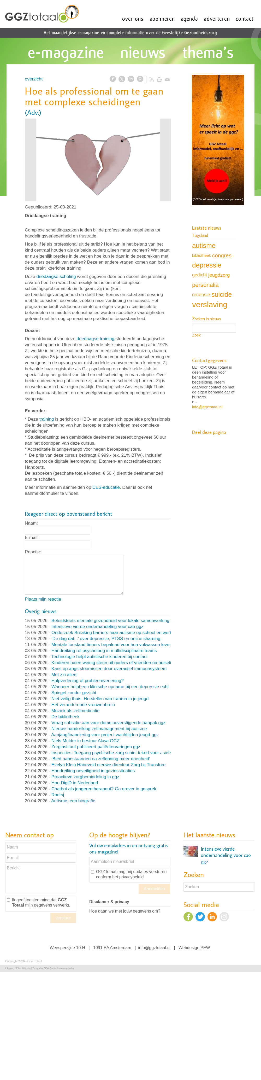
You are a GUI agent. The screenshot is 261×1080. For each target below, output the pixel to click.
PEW (205, 947)
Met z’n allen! (64, 674)
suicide (221, 294)
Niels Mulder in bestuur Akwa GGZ (85, 740)
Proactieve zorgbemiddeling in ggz (85, 776)
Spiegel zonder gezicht (73, 692)
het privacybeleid (128, 877)
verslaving (209, 304)
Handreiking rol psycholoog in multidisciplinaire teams (104, 650)
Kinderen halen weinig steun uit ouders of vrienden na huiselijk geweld (120, 662)
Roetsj (57, 794)
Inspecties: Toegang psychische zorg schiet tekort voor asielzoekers (118, 752)
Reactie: (33, 551)
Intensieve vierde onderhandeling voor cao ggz (97, 626)
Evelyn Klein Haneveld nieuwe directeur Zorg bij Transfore (108, 764)
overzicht (34, 79)
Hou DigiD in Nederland (74, 782)
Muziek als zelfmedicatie (75, 710)
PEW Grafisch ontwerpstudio (59, 968)
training (46, 419)
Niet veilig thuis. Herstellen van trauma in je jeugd (100, 698)
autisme (204, 245)
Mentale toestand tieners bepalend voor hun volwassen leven (111, 644)
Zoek (196, 335)
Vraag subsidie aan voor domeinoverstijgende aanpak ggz (108, 722)
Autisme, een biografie (73, 800)
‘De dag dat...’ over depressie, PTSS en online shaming (105, 638)
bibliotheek (201, 255)
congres (222, 255)
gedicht (199, 274)
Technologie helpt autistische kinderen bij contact (99, 656)
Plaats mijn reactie (43, 599)
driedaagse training (95, 338)
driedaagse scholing (56, 276)
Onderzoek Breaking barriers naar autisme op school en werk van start (120, 632)
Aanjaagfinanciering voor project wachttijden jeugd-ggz (105, 734)
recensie (201, 294)
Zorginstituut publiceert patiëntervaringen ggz (95, 746)
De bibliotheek (65, 716)
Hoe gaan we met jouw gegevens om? (124, 911)
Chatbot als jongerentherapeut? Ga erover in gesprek (103, 788)
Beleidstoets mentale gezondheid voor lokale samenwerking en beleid (119, 620)
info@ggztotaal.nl (207, 407)
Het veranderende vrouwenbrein (83, 704)
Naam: (31, 523)
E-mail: (32, 537)
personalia (205, 285)
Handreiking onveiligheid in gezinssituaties (93, 770)
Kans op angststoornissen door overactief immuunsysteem (109, 668)
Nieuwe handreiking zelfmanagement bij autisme (99, 728)
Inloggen (9, 968)
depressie (206, 265)
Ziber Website (23, 968)
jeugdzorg (219, 275)
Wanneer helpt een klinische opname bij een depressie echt (110, 686)
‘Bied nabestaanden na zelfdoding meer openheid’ (100, 758)
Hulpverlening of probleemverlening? (87, 680)
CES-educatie (106, 487)
